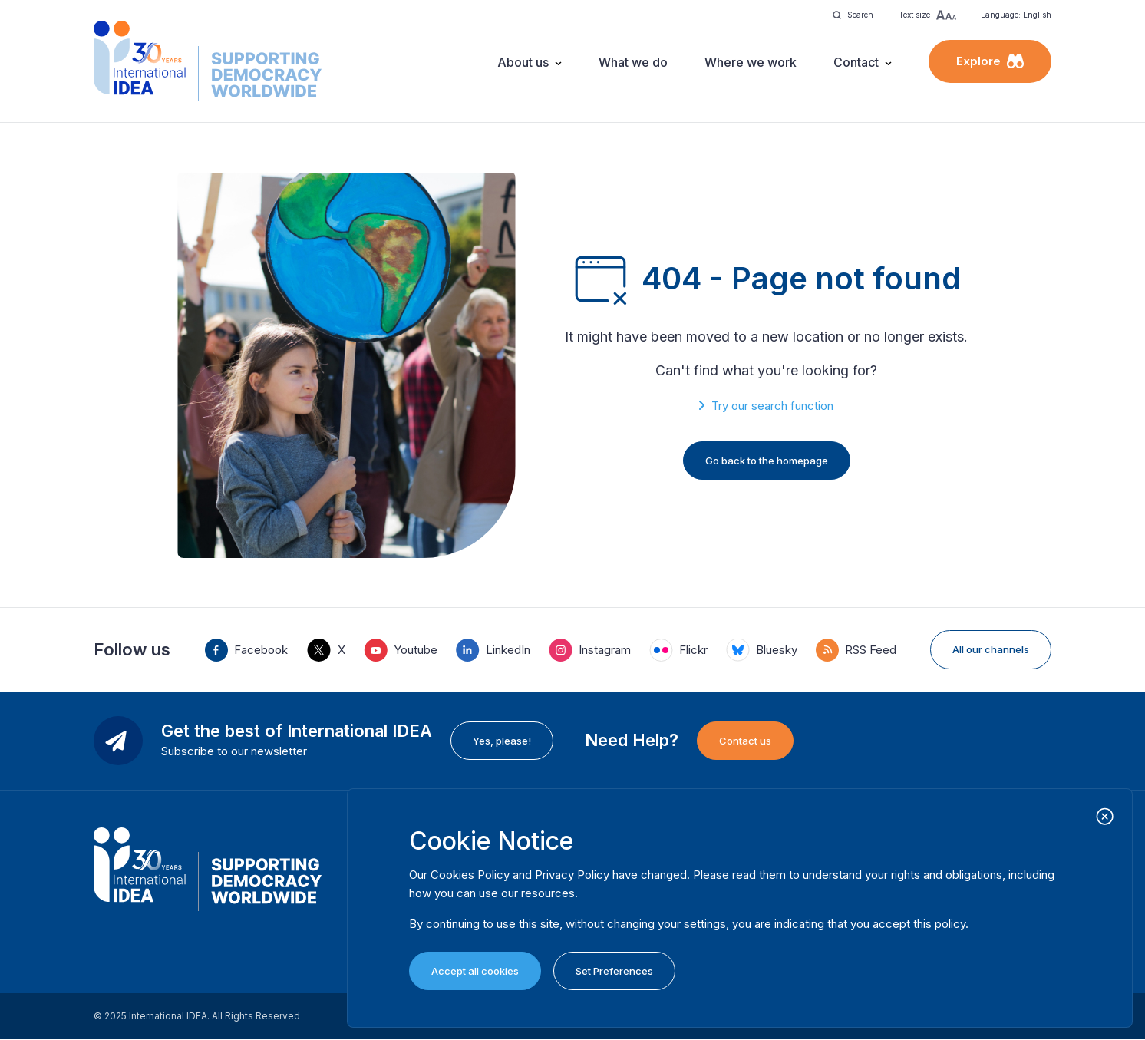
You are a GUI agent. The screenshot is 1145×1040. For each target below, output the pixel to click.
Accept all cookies (475, 971)
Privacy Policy (572, 874)
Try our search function (772, 405)
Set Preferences (614, 971)
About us (523, 62)
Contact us (745, 741)
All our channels (990, 649)
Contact (856, 62)
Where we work (750, 62)
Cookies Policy (470, 874)
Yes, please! (502, 741)
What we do (633, 62)
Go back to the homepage (766, 460)
